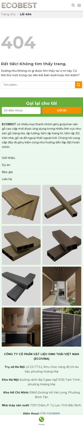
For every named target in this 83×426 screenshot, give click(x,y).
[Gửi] (78, 84)
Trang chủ (8, 14)
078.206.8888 (50, 413)
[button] (73, 5)
